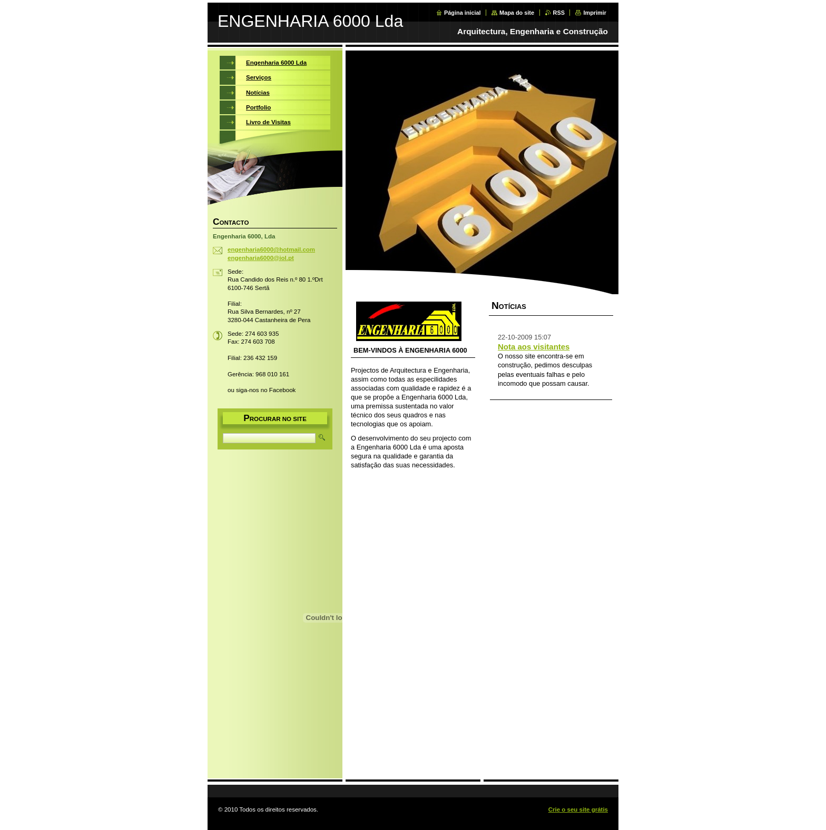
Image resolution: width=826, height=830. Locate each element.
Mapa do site (516, 12)
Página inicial (462, 12)
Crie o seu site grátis (578, 809)
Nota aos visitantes (533, 346)
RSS (559, 12)
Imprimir (594, 12)
